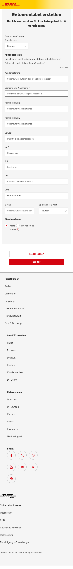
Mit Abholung (25, 225)
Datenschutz (6, 535)
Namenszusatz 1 (12, 102)
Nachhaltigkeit (15, 436)
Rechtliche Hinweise (10, 527)
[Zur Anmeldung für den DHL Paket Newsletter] (12, 479)
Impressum (6, 512)
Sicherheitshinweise (10, 505)
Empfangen (11, 301)
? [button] (17, 229)
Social (10, 448)
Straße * (8, 133)
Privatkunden (12, 279)
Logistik (11, 357)
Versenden (10, 293)
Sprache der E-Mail (48, 204)
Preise (8, 286)
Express (11, 350)
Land (7, 189)
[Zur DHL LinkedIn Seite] (23, 467)
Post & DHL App (13, 323)
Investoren (12, 429)
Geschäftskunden (16, 335)
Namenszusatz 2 (12, 118)
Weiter (36, 261)
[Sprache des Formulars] (16, 46)
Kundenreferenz (12, 73)
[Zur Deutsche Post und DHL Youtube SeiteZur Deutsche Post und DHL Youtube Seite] (12, 467)
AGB (2, 520)
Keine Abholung (8, 227)
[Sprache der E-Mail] (53, 211)
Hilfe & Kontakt (13, 315)
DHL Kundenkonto (15, 308)
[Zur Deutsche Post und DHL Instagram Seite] (34, 456)
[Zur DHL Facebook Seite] (12, 456)
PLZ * (7, 161)
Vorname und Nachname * (17, 88)
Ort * (7, 175)
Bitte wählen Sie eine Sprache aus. (14, 38)
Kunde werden (15, 372)
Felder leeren (36, 253)
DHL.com (12, 379)
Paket (10, 342)
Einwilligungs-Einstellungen (15, 542)
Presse (10, 421)
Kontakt (11, 365)
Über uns (12, 399)
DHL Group (13, 406)
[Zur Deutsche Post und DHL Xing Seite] (34, 467)
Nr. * (7, 147)
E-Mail (8, 204)
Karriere (11, 414)
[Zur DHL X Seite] (23, 456)
